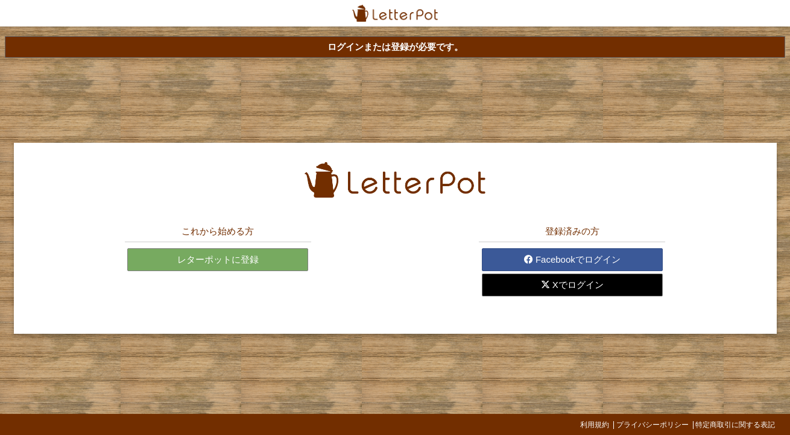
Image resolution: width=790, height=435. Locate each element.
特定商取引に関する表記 (735, 425)
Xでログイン (572, 285)
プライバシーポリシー (652, 425)
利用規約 (594, 425)
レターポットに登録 (218, 259)
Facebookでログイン (572, 259)
